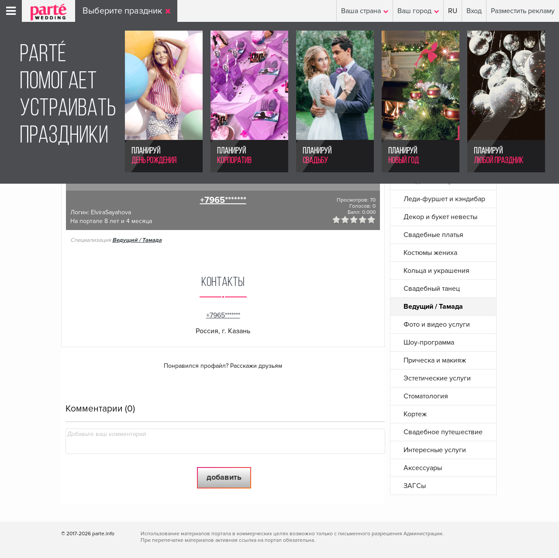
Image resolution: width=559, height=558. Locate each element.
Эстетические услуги (437, 378)
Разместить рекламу (523, 11)
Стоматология (426, 396)
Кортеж (415, 414)
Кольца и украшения (436, 270)
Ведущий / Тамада (137, 240)
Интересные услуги (435, 450)
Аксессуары (423, 468)
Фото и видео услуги (437, 324)
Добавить (224, 477)
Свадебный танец (432, 288)
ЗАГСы (415, 485)
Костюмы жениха (430, 252)
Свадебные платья (433, 234)
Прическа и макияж (435, 360)
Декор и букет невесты (440, 217)
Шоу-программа (429, 342)
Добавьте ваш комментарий (106, 434)
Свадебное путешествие (443, 432)
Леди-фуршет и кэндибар (444, 199)
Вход (474, 11)
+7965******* (223, 200)
